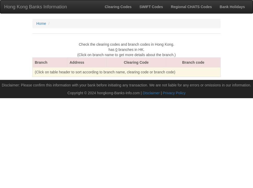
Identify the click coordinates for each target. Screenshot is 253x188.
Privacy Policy (174, 93)
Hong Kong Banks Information (35, 6)
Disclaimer (151, 93)
